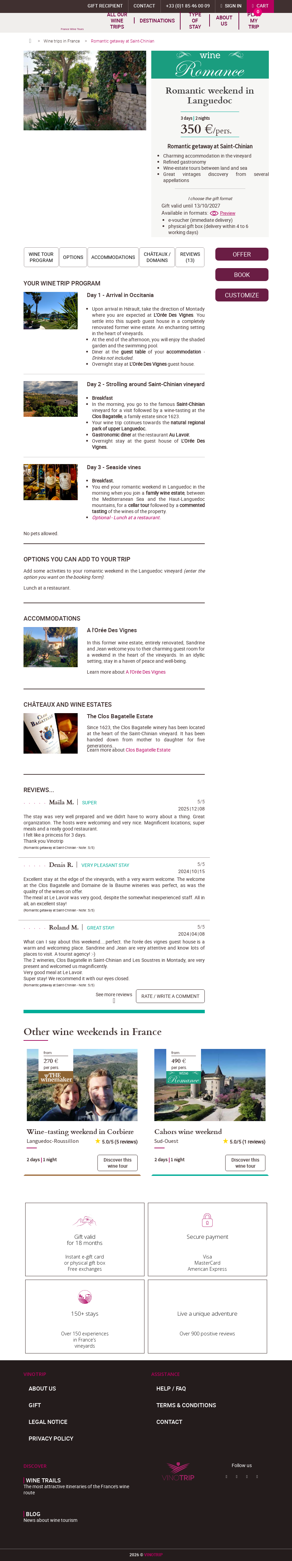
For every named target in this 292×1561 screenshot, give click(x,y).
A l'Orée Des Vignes (146, 672)
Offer (242, 254)
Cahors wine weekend (188, 1131)
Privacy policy (51, 1438)
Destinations (157, 20)
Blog (33, 1514)
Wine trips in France (62, 41)
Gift (35, 1405)
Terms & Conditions (186, 1405)
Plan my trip (254, 20)
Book (242, 274)
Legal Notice (48, 1422)
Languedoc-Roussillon (53, 1140)
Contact (169, 1422)
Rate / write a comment (170, 996)
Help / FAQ (171, 1388)
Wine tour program (41, 257)
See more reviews (114, 994)
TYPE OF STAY (195, 20)
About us (224, 20)
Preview (227, 213)
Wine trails (43, 1480)
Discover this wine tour (118, 1162)
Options (73, 257)
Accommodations (113, 257)
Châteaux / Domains (157, 257)
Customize (242, 295)
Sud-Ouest (166, 1140)
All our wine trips (117, 20)
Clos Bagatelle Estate (148, 749)
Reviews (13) (190, 257)
